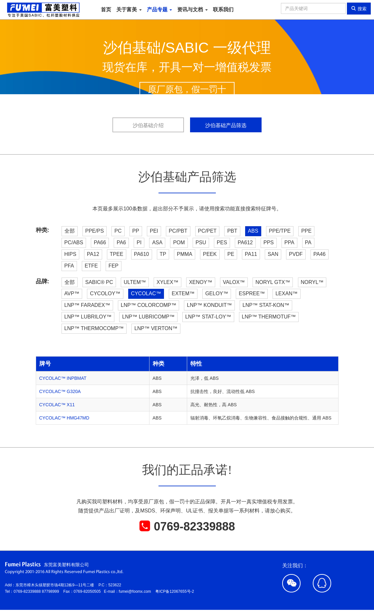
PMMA (184, 254)
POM (179, 242)
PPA (289, 242)
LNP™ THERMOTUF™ (269, 316)
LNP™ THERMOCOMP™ (94, 328)
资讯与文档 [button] (192, 9)
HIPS (70, 254)
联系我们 (223, 9)
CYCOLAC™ (146, 293)
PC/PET (207, 231)
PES (222, 242)
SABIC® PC (99, 282)
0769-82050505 (89, 591)
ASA (157, 242)
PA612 (245, 242)
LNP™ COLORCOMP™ (148, 305)
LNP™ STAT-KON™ (266, 305)
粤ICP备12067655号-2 (174, 591)
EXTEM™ (183, 293)
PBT (232, 231)
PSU (201, 242)
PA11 (251, 254)
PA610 (141, 254)
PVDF (296, 254)
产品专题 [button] (159, 9)
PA (308, 242)
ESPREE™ (252, 293)
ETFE (91, 265)
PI (139, 242)
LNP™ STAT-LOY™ (208, 316)
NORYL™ (312, 282)
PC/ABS (73, 242)
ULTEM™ (135, 282)
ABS (253, 231)
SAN (273, 254)
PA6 (121, 242)
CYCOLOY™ (105, 293)
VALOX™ (234, 282)
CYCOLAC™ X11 (57, 404)
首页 (106, 9)
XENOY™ (200, 282)
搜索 (359, 8)
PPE (306, 231)
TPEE (116, 254)
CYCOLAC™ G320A (60, 391)
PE (230, 254)
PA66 (100, 242)
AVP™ (72, 293)
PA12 (93, 254)
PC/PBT (178, 231)
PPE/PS (94, 231)
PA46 (319, 254)
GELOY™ (216, 293)
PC (117, 231)
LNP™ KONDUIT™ (209, 305)
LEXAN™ (286, 293)
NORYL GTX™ (272, 282)
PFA (69, 265)
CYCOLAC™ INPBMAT (63, 378)
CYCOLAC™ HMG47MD (64, 417)
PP (135, 231)
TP (163, 254)
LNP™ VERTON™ (155, 328)
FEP (114, 265)
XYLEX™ (167, 282)
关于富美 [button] (128, 9)
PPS (269, 242)
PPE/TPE (280, 231)
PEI (154, 231)
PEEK (210, 254)
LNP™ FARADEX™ (87, 305)
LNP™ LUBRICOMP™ (148, 316)
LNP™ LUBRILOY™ (88, 316)
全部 (69, 231)
